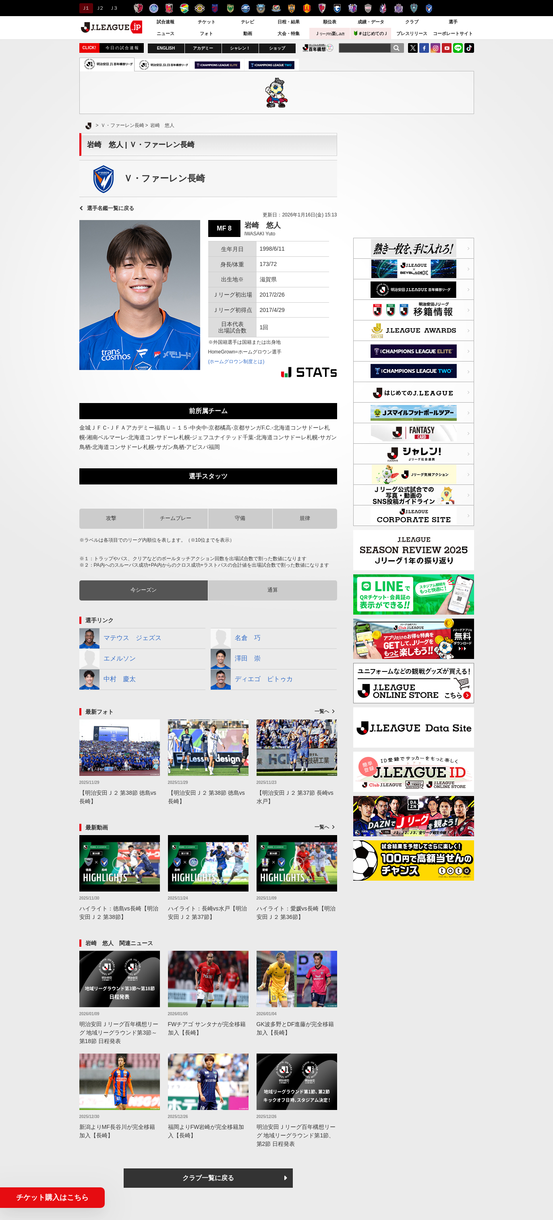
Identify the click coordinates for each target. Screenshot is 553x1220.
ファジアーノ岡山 (383, 8)
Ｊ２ (99, 8)
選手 (453, 21)
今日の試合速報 (122, 48)
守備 (240, 518)
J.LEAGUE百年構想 (318, 47)
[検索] (396, 48)
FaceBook (424, 48)
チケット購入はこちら (52, 1197)
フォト (206, 33)
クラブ (411, 21)
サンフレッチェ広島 (399, 8)
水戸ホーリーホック (154, 8)
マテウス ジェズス (120, 638)
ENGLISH (166, 48)
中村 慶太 (107, 679)
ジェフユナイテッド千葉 (184, 8)
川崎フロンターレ (261, 8)
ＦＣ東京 (215, 8)
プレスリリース (411, 33)
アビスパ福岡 (414, 8)
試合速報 (165, 21)
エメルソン (107, 659)
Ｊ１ (85, 8)
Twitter (413, 48)
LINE (458, 48)
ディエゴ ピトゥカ (252, 679)
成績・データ (371, 21)
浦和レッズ (169, 8)
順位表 (329, 21)
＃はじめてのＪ (371, 33)
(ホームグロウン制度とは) (236, 361)
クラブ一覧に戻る (208, 1177)
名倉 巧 (236, 638)
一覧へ (322, 711)
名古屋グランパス (307, 8)
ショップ (277, 48)
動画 (247, 33)
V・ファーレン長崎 (429, 8)
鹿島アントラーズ (138, 8)
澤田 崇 (236, 659)
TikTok (469, 48)
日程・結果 (289, 21)
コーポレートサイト (453, 33)
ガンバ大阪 (337, 8)
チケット (206, 21)
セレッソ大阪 (353, 8)
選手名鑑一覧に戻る (110, 208)
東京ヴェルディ (230, 8)
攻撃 (111, 518)
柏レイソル (200, 8)
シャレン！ (240, 48)
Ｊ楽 (330, 33)
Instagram (435, 48)
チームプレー (175, 518)
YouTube (447, 48)
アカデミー (203, 48)
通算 (272, 590)
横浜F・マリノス (276, 8)
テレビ (247, 21)
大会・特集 (289, 33)
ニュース (165, 33)
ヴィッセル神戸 (368, 8)
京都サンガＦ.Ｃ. (322, 8)
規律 (305, 518)
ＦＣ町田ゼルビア (245, 8)
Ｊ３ (113, 8)
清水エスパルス (291, 8)
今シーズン (143, 590)
